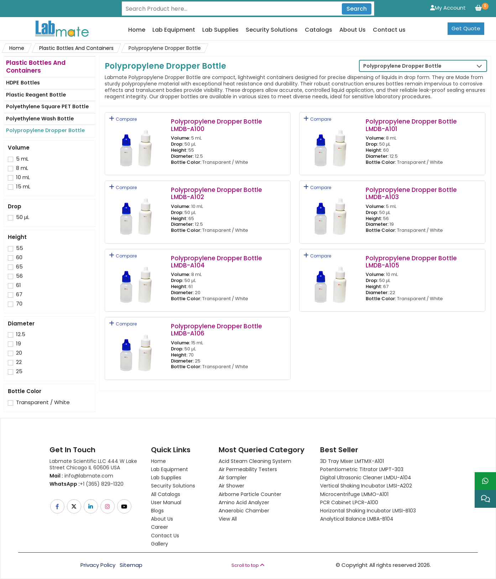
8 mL (22, 168)
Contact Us (165, 535)
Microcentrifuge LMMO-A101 (354, 494)
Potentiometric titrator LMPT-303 (361, 469)
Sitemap (131, 565)
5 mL (22, 158)
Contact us (389, 30)
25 (19, 371)
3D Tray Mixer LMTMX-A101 (352, 461)
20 (19, 352)
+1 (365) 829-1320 (86, 483)
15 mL (23, 186)
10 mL (23, 177)
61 (18, 285)
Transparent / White (43, 402)
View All (228, 519)
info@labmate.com (81, 475)
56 (19, 276)
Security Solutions (272, 30)
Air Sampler (233, 477)
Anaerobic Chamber (244, 510)
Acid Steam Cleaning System (255, 461)
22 (19, 362)
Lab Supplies (220, 30)
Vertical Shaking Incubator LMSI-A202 (366, 485)
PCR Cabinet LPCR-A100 (349, 502)
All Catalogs (165, 494)
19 (18, 343)
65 (19, 266)
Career (159, 527)
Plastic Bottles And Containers (76, 48)
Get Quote (465, 28)
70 (19, 303)
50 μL (23, 217)
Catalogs (318, 30)
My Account (448, 7)
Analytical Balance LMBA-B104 (356, 519)
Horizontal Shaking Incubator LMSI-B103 (368, 510)
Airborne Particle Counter (250, 494)
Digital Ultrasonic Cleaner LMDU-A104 (365, 477)
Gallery (159, 544)
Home (136, 30)
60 (19, 257)
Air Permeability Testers (248, 469)
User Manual (166, 502)
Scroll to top (248, 565)
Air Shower (231, 485)
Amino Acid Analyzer (244, 502)
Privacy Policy (97, 565)
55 (19, 248)
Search (356, 9)
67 (19, 294)
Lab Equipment (173, 30)
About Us (352, 30)
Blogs (157, 510)
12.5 (20, 334)
